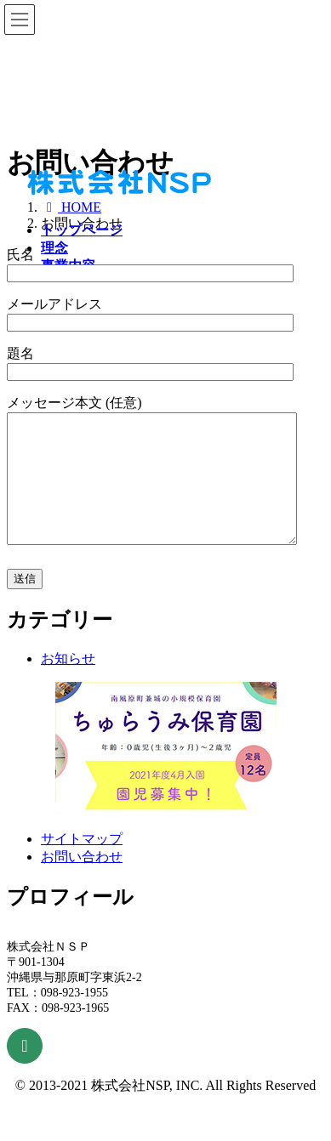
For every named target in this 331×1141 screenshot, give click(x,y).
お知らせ (68, 684)
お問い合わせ (82, 882)
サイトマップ (82, 864)
